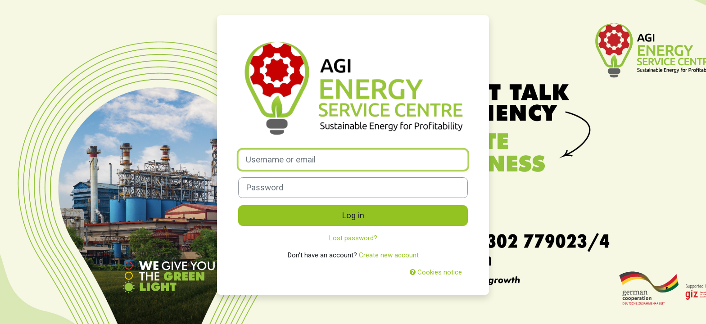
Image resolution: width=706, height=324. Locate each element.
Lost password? (353, 238)
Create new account (389, 255)
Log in (353, 215)
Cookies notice (436, 272)
